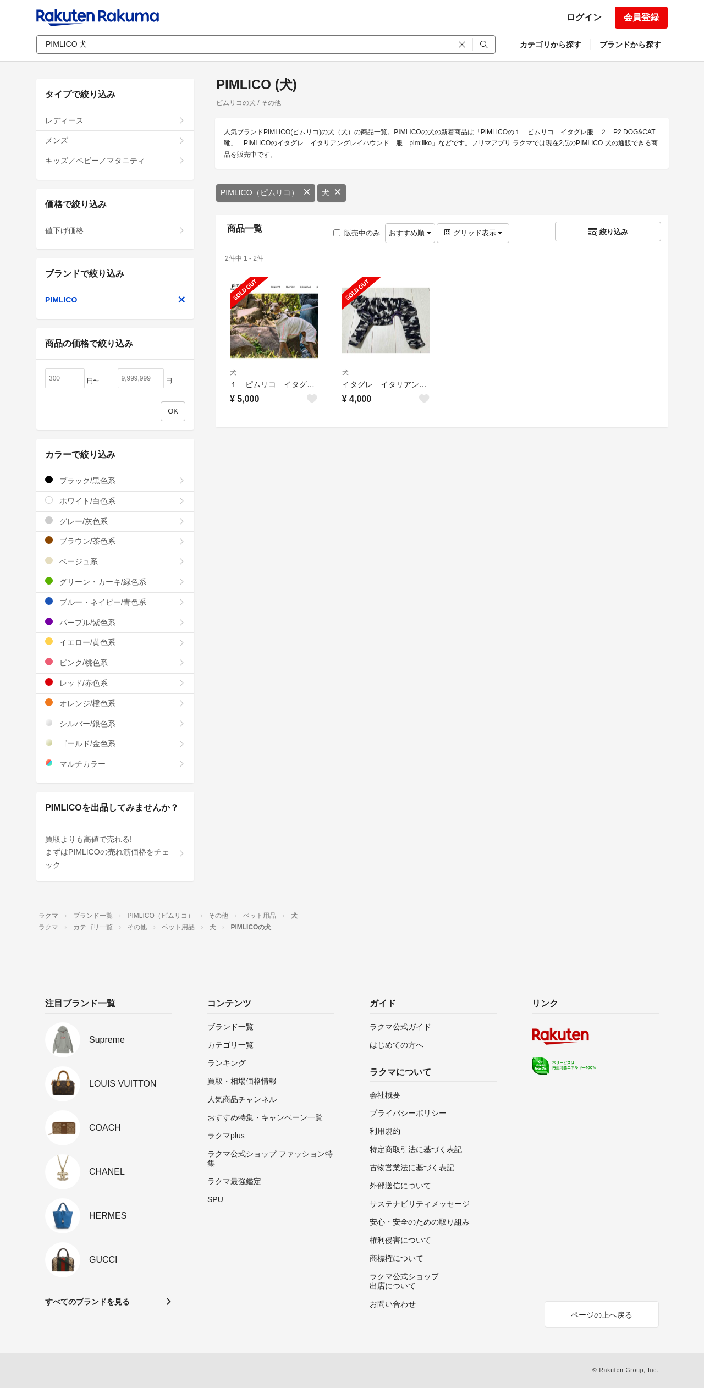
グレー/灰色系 (115, 521)
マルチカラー (115, 763)
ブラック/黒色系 (115, 480)
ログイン (584, 17)
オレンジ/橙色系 (115, 703)
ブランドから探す (630, 44)
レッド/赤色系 (115, 682)
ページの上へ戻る (601, 1314)
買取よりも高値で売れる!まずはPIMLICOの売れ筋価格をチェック (115, 852)
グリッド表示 (473, 233)
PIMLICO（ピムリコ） (266, 192)
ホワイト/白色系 (115, 500)
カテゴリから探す (550, 44)
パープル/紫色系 (115, 622)
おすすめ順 (410, 233)
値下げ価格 (115, 230)
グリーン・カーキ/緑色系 (115, 581)
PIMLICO (115, 299)
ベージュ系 (115, 561)
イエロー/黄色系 (115, 642)
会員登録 (641, 17)
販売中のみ (356, 233)
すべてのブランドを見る (87, 1301)
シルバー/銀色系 (115, 723)
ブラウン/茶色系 (115, 541)
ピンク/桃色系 (115, 662)
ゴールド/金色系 (115, 743)
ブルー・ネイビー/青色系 (115, 602)
